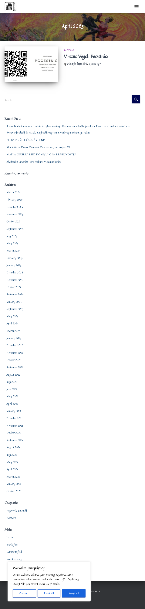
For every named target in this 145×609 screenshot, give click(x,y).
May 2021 (12, 462)
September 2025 (14, 229)
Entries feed (12, 544)
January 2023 (14, 338)
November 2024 (15, 280)
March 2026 (13, 192)
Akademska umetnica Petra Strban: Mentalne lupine (33, 162)
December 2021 (14, 418)
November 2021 (14, 426)
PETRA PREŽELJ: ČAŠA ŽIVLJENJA (26, 140)
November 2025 (14, 214)
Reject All (49, 593)
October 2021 (13, 433)
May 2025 (12, 243)
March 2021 (13, 477)
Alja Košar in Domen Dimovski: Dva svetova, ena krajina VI (38, 147)
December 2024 (14, 272)
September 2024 (15, 294)
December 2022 (14, 345)
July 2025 (11, 236)
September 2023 (14, 309)
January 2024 (14, 302)
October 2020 (14, 491)
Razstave (69, 50)
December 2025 (14, 207)
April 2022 (12, 404)
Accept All (74, 593)
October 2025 (13, 221)
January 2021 (13, 484)
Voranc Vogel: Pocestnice (86, 56)
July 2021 (11, 455)
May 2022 (12, 396)
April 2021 (12, 469)
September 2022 (14, 367)
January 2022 (14, 411)
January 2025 (14, 265)
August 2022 (13, 375)
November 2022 (14, 353)
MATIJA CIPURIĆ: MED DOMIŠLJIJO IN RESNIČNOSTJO (41, 154)
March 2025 (13, 250)
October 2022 (13, 360)
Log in (9, 537)
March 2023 (13, 331)
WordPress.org (14, 559)
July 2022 (11, 382)
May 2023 (12, 316)
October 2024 (13, 287)
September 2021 (14, 440)
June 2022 (11, 389)
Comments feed (14, 552)
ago (95, 64)
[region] (49, 581)
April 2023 (12, 323)
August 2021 (13, 447)
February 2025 (14, 258)
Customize (24, 593)
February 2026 (14, 199)
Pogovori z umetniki (16, 511)
